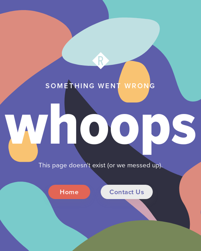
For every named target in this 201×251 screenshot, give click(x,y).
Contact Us (126, 192)
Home (69, 192)
